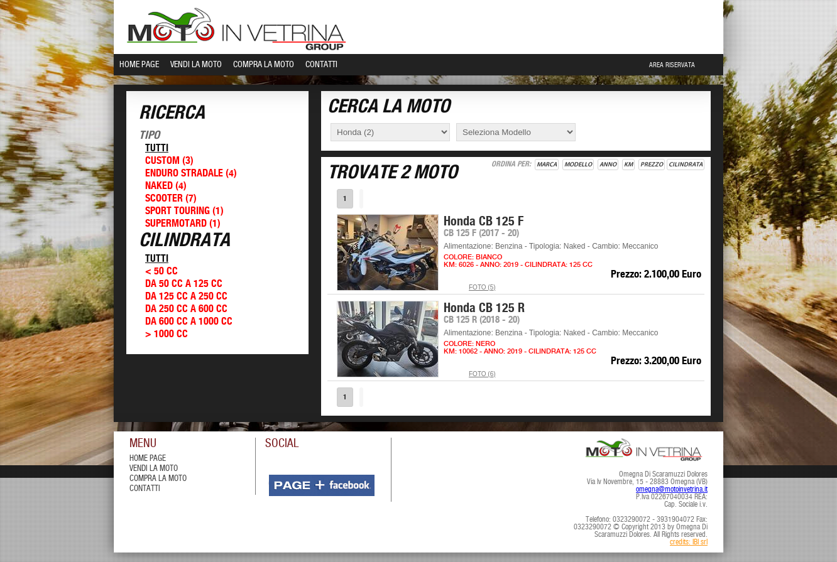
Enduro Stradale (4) (191, 173)
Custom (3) (169, 161)
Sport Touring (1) (184, 211)
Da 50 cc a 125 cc (183, 284)
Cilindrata (686, 164)
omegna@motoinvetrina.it (672, 490)
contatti (144, 489)
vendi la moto (153, 469)
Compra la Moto (263, 64)
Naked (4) (166, 186)
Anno (607, 164)
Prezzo (651, 164)
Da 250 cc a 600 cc (186, 309)
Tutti (156, 148)
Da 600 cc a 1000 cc (188, 321)
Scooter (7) (171, 198)
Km (628, 164)
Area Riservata (672, 65)
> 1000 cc (166, 334)
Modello (578, 164)
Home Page (139, 64)
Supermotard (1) (183, 224)
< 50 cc (161, 271)
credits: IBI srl (689, 542)
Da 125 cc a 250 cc (186, 296)
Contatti (321, 64)
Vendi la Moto (196, 64)
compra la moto (158, 479)
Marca (547, 164)
